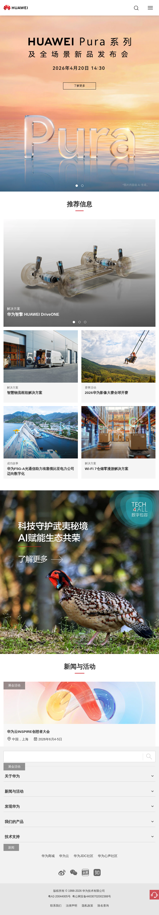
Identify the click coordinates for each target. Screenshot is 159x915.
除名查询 (103, 905)
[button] (77, 186)
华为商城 (48, 856)
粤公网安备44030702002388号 (91, 896)
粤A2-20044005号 (59, 896)
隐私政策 (87, 905)
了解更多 (79, 85)
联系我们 (55, 905)
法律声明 (71, 905)
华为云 (64, 856)
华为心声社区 (107, 856)
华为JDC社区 (83, 856)
